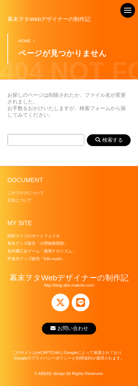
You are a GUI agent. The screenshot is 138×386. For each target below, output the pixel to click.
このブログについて (25, 193)
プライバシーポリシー (51, 358)
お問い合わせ (69, 328)
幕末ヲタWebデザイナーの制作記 (49, 19)
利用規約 (84, 358)
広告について (19, 200)
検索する (109, 140)
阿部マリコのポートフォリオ (33, 236)
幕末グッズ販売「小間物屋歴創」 (37, 243)
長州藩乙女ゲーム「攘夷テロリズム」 (41, 251)
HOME (24, 41)
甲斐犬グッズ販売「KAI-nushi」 (36, 258)
